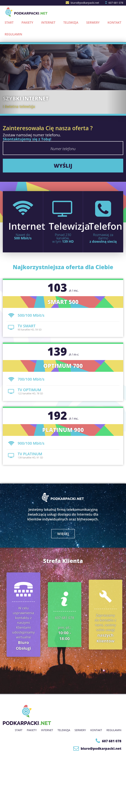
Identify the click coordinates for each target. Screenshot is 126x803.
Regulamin (13, 34)
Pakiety (27, 22)
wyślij (63, 165)
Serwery (93, 22)
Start (9, 22)
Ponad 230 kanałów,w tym (63, 238)
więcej (63, 533)
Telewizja (70, 22)
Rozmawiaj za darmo (103, 238)
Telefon (105, 226)
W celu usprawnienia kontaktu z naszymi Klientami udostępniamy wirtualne (23, 628)
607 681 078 (116, 2)
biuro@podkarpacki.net (85, 2)
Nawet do (23, 236)
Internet (48, 22)
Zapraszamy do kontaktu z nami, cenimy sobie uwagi (105, 628)
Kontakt (114, 22)
